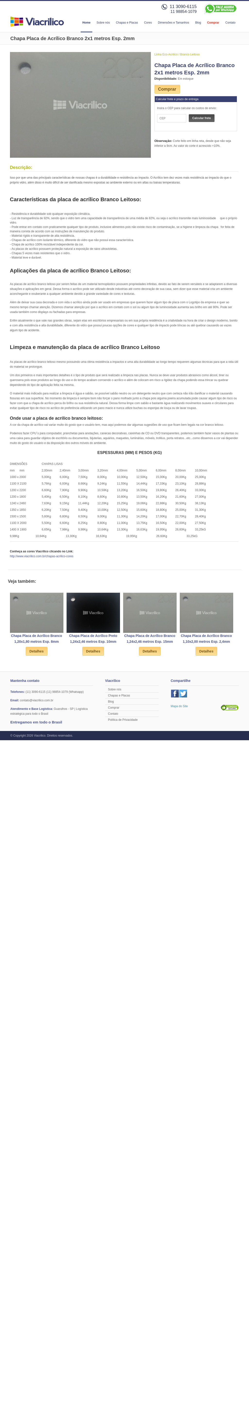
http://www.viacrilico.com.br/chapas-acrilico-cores (41, 556)
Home (86, 22)
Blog (198, 22)
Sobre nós (103, 22)
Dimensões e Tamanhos (173, 22)
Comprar (213, 22)
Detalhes (36, 651)
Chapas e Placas (127, 22)
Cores (148, 22)
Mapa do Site (179, 706)
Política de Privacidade (123, 720)
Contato (230, 22)
